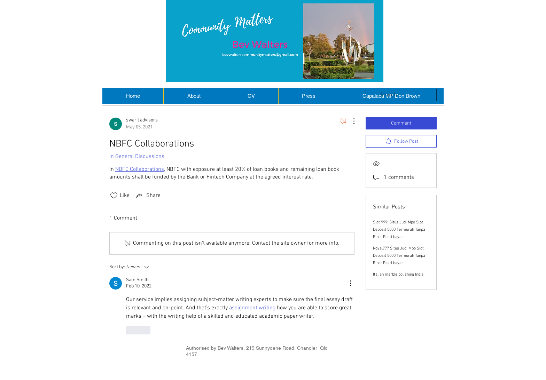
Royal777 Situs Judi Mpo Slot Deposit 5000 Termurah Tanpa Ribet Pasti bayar (399, 256)
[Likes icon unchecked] (113, 195)
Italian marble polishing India (398, 274)
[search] (401, 95)
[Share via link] (148, 195)
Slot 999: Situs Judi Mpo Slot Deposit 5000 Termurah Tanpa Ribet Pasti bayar (399, 229)
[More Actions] (350, 121)
